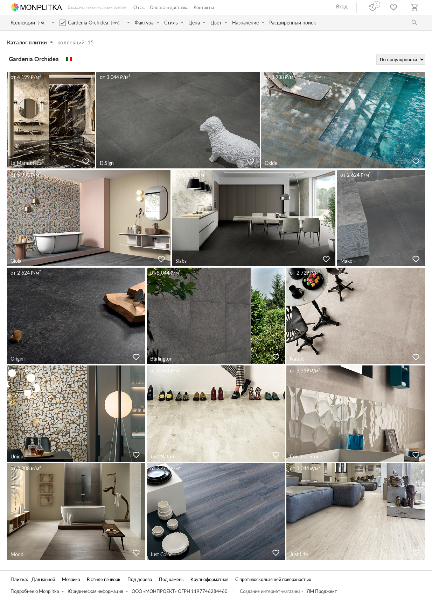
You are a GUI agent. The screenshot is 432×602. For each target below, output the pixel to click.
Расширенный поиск (292, 23)
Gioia (16, 261)
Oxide (271, 163)
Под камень (171, 579)
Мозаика (71, 579)
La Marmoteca (26, 163)
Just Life (299, 554)
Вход (342, 6)
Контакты (204, 7)
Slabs (181, 261)
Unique (18, 456)
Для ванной (43, 579)
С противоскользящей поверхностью (273, 579)
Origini (18, 359)
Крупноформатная (209, 579)
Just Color (161, 554)
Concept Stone (306, 456)
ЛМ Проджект (322, 591)
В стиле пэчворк (103, 579)
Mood (17, 554)
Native (297, 359)
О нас (139, 7)
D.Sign (107, 163)
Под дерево (139, 579)
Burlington (161, 359)
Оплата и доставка (169, 7)
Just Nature (162, 456)
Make (346, 261)
